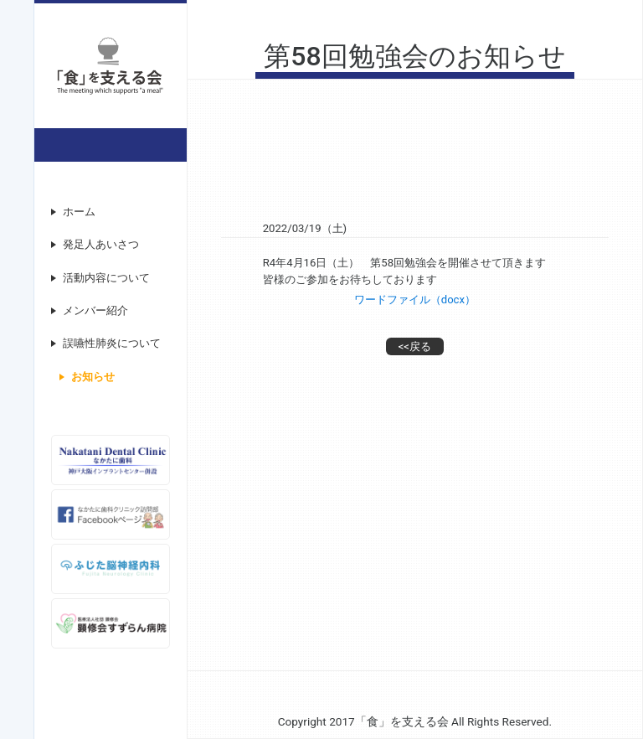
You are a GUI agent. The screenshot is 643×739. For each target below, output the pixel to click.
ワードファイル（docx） (415, 299)
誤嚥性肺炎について (112, 343)
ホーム (79, 211)
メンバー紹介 (95, 310)
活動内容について (106, 277)
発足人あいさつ (101, 244)
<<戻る (415, 346)
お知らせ (93, 376)
